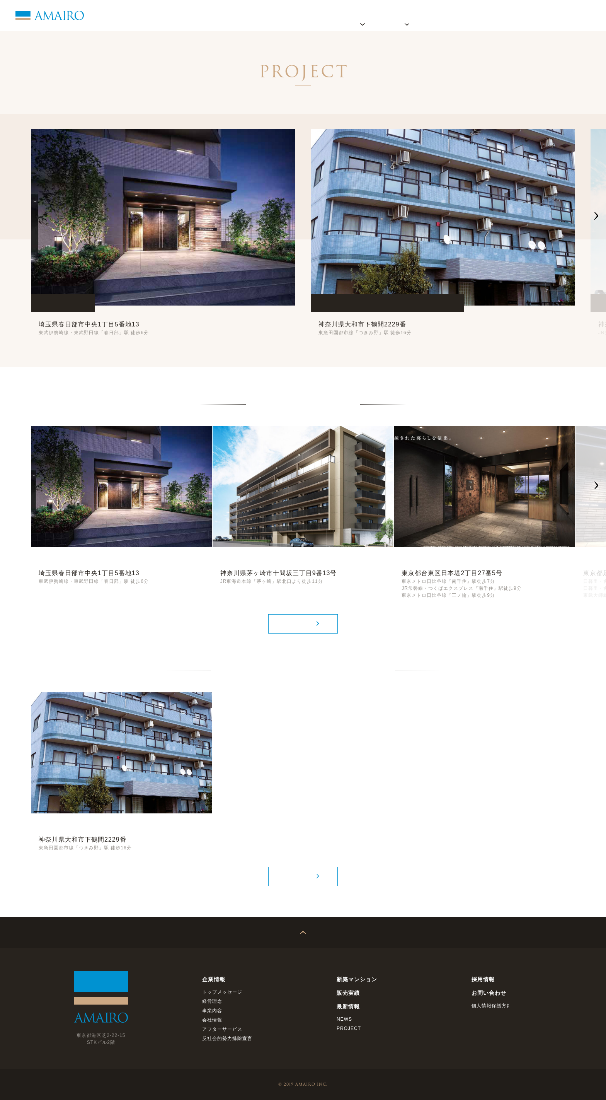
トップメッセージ (222, 992)
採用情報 (528, 15)
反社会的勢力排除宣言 (227, 1038)
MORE (298, 624)
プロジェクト (407, 15)
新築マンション (357, 979)
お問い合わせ (573, 15)
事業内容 (212, 1010)
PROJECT (349, 1028)
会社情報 (212, 1020)
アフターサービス (222, 1029)
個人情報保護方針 (492, 1005)
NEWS (344, 1019)
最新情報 (490, 15)
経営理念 (212, 1001)
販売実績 (451, 15)
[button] (596, 217)
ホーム (326, 15)
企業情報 (362, 15)
